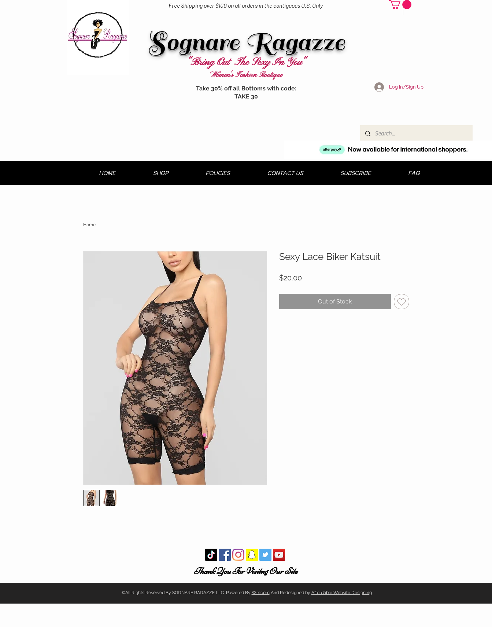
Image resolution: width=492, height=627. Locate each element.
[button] (400, 4)
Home (89, 224)
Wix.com (261, 592)
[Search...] (416, 134)
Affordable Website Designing (341, 592)
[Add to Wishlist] (401, 301)
